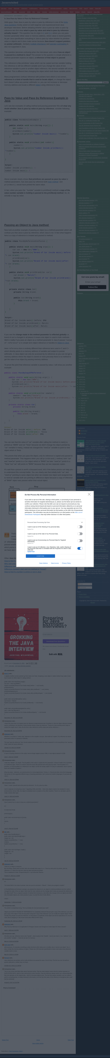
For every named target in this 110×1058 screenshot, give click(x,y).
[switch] (80, 526)
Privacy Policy (66, 563)
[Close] (90, 495)
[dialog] (55, 529)
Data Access (55, 563)
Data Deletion (43, 563)
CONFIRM (40, 556)
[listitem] (55, 522)
